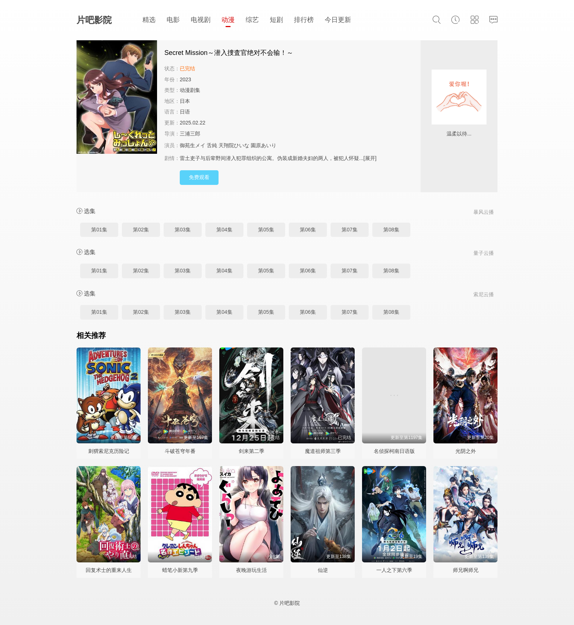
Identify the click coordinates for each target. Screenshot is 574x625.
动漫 (228, 19)
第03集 (183, 229)
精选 (149, 19)
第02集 (141, 229)
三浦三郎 (190, 134)
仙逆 (323, 570)
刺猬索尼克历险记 (108, 451)
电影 (173, 19)
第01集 (99, 229)
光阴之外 (465, 451)
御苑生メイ (192, 145)
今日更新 (338, 19)
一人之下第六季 (394, 570)
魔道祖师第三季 (323, 451)
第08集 (391, 229)
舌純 (212, 145)
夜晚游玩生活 (251, 570)
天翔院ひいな (234, 145)
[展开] (370, 158)
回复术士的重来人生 (109, 570)
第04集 (224, 229)
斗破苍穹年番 (180, 451)
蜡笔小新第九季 (180, 570)
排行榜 (304, 19)
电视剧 (200, 19)
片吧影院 (94, 20)
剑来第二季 (251, 451)
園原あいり (263, 145)
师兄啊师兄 (465, 570)
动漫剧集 (190, 90)
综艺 (252, 19)
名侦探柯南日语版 (394, 451)
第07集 (350, 229)
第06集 (308, 229)
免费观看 (199, 177)
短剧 (276, 19)
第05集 (266, 229)
